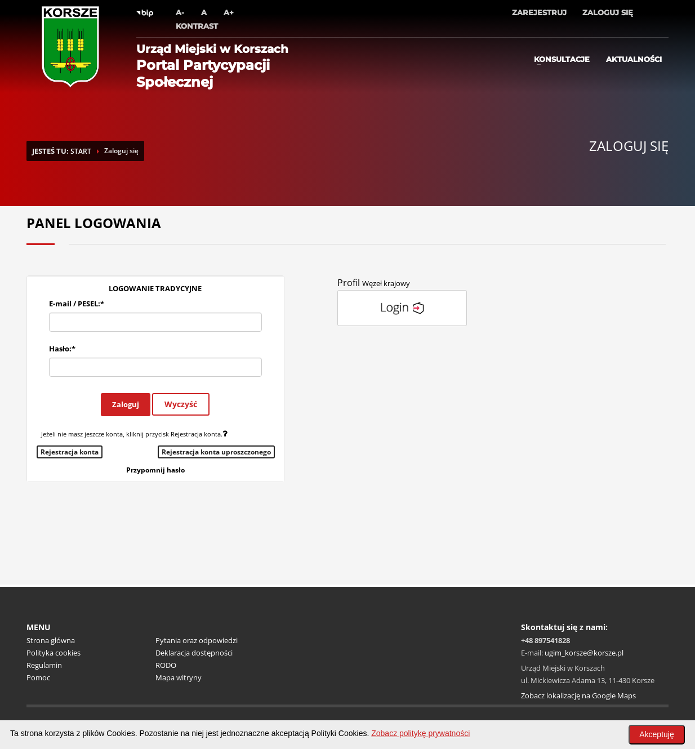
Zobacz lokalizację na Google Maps (578, 695)
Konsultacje (562, 59)
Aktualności (634, 59)
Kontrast (197, 25)
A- (180, 12)
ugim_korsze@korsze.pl (584, 653)
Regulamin (44, 665)
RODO (165, 665)
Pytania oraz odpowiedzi (196, 640)
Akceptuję (656, 734)
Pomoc (38, 677)
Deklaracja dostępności (194, 653)
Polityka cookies (53, 653)
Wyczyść (180, 404)
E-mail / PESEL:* (76, 303)
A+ (229, 12)
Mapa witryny (178, 677)
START (80, 151)
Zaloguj (125, 404)
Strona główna (50, 640)
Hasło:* (62, 349)
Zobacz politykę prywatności (420, 733)
